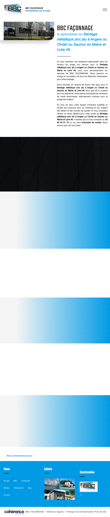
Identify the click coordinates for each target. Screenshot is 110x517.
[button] (55, 456)
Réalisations (19, 488)
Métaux (7, 488)
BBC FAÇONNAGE (34, 512)
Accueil (6, 481)
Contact (7, 495)
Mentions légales (55, 512)
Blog (29, 488)
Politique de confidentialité (79, 512)
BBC (15, 481)
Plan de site (100, 512)
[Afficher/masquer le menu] (104, 10)
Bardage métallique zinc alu (70, 88)
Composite (25, 481)
